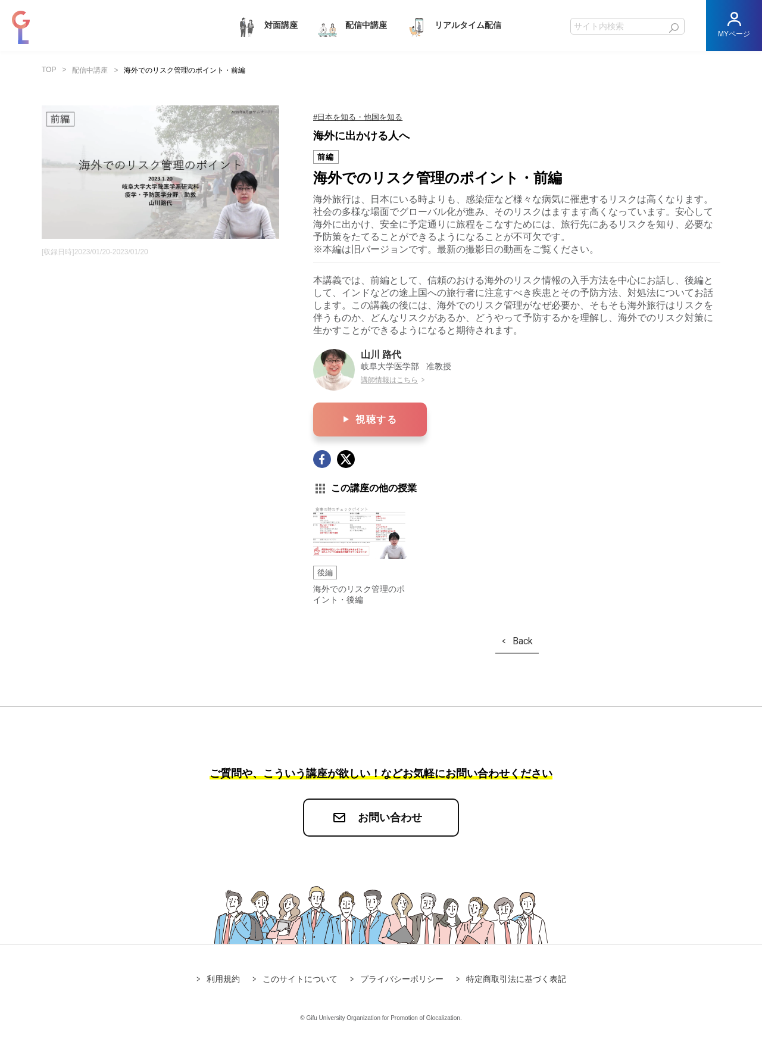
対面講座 (266, 26)
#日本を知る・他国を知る (357, 117)
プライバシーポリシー (402, 979)
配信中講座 (351, 26)
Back (523, 641)
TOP (49, 70)
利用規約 (223, 979)
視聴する (376, 419)
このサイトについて (300, 979)
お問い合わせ (390, 818)
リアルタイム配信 (453, 26)
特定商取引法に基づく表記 (516, 979)
